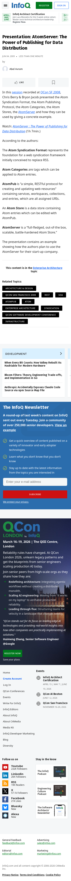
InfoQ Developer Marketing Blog (19, 736)
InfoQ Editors (10, 709)
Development (16, 354)
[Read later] (53, 82)
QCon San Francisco (55, 703)
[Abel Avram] (5, 69)
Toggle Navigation (5, 5)
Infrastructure (15, 321)
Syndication (51, 308)
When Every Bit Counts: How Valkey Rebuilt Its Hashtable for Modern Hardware (33, 364)
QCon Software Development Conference (30, 314)
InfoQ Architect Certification (52, 679)
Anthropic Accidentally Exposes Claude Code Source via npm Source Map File (32, 389)
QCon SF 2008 (50, 92)
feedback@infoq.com (13, 843)
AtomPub (10, 301)
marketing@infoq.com (49, 853)
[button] (35, 494)
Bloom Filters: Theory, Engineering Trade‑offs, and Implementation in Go (33, 376)
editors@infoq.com (12, 853)
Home (6, 672)
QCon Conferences (14, 691)
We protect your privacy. (16, 501)
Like (21, 82)
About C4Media (12, 721)
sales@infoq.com (46, 843)
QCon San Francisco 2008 (20, 294)
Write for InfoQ (12, 703)
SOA (61, 294)
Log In (7, 685)
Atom (28, 301)
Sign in (61, 5)
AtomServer (26, 112)
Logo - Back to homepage (21, 5)
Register (44, 5)
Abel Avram (16, 68)
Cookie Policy (53, 874)
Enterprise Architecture (47, 268)
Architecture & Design (19, 288)
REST (47, 294)
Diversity (8, 745)
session (17, 92)
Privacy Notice (10, 874)
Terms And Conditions (32, 874)
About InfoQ (10, 715)
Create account (12, 678)
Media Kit (8, 727)
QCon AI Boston (52, 694)
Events (7, 697)
